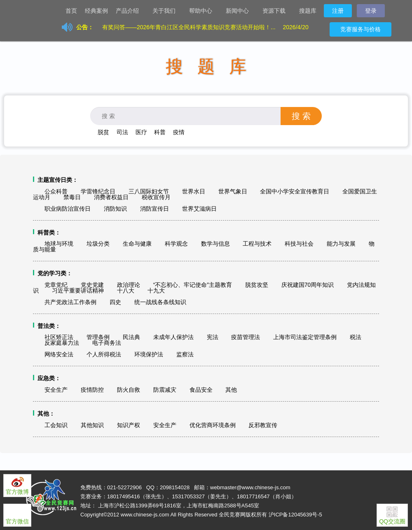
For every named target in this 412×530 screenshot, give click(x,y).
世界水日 (193, 191)
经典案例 (96, 10)
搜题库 (307, 10)
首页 (71, 10)
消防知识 (115, 208)
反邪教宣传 (262, 425)
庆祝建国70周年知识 (307, 284)
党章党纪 (56, 284)
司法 (122, 132)
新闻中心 (240, 11)
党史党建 (92, 284)
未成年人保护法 (173, 337)
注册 (338, 10)
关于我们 (167, 11)
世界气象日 (232, 191)
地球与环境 (58, 243)
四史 (115, 302)
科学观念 (176, 243)
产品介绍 (130, 11)
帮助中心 (204, 11)
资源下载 (277, 11)
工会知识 (56, 425)
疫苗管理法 (245, 337)
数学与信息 (215, 243)
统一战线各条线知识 (160, 302)
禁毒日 (72, 197)
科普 (160, 132)
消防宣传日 (154, 208)
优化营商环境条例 (213, 425)
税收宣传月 (156, 197)
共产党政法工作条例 (70, 302)
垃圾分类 (98, 243)
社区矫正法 (58, 337)
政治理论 (128, 284)
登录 (371, 10)
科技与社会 (299, 243)
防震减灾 (164, 389)
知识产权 (128, 425)
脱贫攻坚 (256, 284)
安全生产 (56, 389)
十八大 (125, 290)
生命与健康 (137, 243)
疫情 (179, 132)
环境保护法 (148, 354)
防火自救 (128, 389)
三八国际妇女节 (149, 191)
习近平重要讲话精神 (78, 290)
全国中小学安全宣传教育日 (294, 191)
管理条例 (98, 337)
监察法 (185, 354)
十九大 (156, 290)
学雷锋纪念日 (98, 191)
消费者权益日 (111, 197)
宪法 (212, 337)
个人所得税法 (104, 354)
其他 (231, 389)
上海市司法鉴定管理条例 (305, 337)
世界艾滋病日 (199, 208)
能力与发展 (341, 243)
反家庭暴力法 (61, 342)
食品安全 (201, 389)
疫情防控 (92, 389)
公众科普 (56, 191)
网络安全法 (58, 354)
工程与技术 (257, 243)
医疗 (141, 132)
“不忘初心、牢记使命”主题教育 (192, 284)
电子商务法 (106, 342)
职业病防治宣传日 (67, 208)
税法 (355, 337)
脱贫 (103, 132)
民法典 (131, 337)
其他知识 (92, 425)
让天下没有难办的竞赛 (41, 10)
